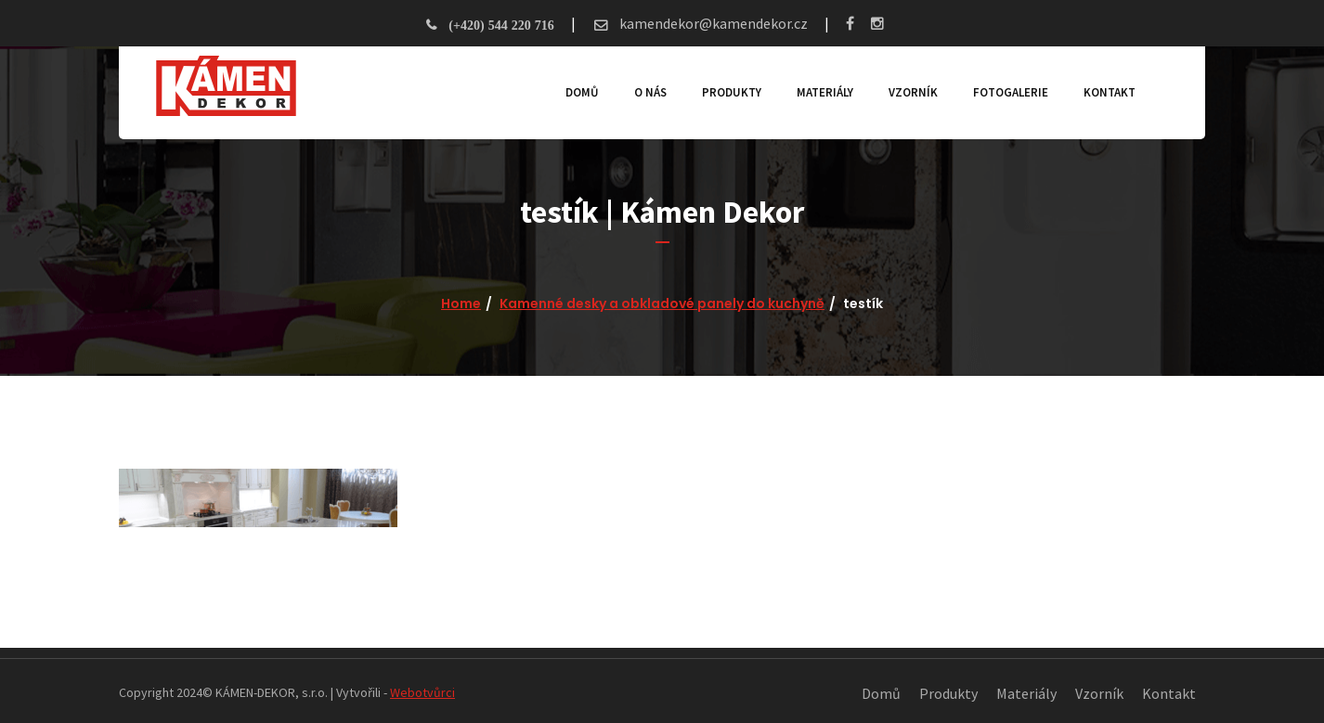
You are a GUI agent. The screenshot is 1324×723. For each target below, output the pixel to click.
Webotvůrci (422, 692)
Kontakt (1110, 92)
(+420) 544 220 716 (500, 25)
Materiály (825, 92)
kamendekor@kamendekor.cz (712, 23)
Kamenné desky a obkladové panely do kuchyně (662, 303)
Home (461, 303)
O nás (650, 92)
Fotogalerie (1010, 92)
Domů (582, 92)
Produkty (731, 92)
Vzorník (913, 92)
